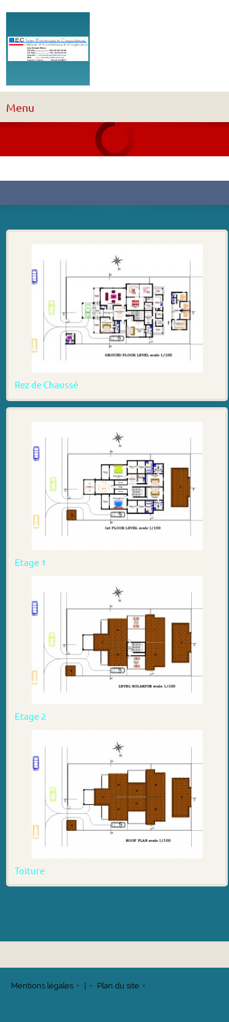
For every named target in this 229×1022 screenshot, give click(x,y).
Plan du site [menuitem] (118, 985)
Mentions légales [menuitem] (42, 985)
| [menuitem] (85, 985)
